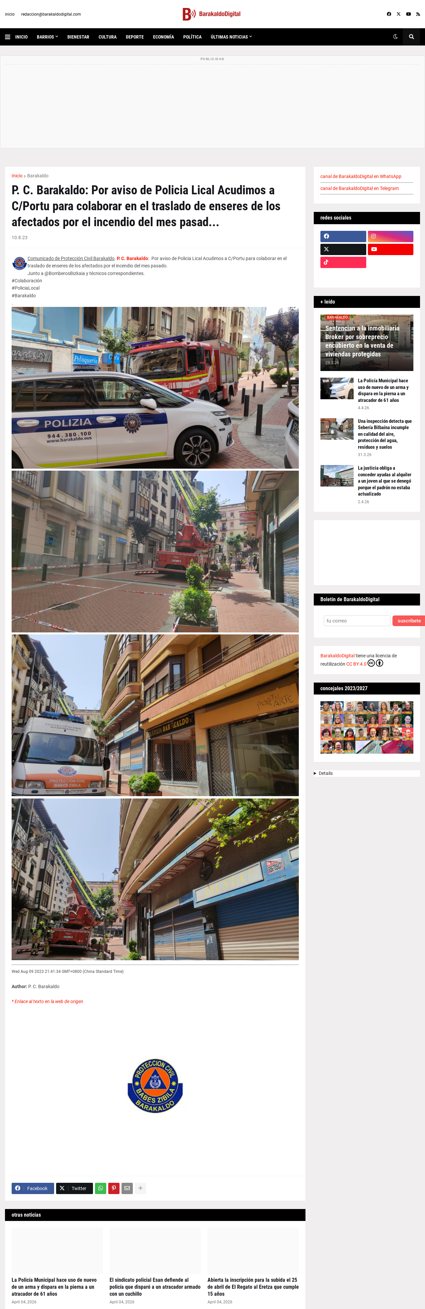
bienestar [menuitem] (78, 37)
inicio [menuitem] (21, 37)
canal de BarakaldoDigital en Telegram (359, 188)
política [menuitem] (192, 37)
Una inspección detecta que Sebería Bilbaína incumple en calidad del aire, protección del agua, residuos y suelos (385, 434)
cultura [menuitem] (108, 37)
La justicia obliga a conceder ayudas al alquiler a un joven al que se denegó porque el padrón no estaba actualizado (384, 481)
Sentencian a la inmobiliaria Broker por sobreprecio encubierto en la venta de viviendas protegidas (362, 341)
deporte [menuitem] (135, 37)
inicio (10, 14)
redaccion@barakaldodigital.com (51, 14)
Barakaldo (37, 175)
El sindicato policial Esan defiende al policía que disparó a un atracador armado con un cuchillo (155, 1287)
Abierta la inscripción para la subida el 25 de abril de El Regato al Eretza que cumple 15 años (253, 1287)
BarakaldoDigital (337, 655)
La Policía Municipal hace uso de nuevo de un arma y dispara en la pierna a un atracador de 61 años (54, 1287)
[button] (10, 37)
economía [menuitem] (163, 37)
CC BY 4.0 (364, 663)
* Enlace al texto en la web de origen (47, 1001)
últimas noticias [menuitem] (229, 37)
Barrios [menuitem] (45, 37)
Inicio (17, 175)
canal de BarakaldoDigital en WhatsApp (360, 176)
